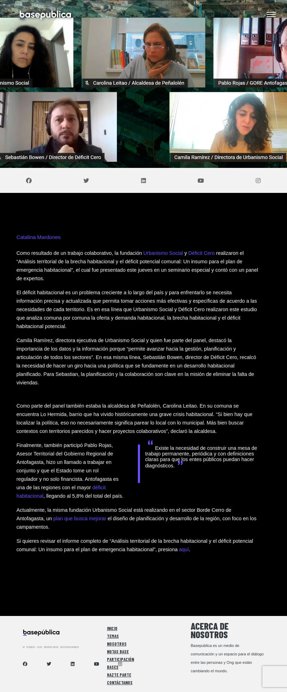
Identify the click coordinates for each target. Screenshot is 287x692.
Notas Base (118, 651)
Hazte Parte (119, 675)
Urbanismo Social (163, 253)
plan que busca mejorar (79, 518)
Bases (113, 667)
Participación (120, 659)
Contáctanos (120, 682)
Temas (113, 636)
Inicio (112, 628)
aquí (184, 549)
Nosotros (117, 644)
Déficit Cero (201, 253)
